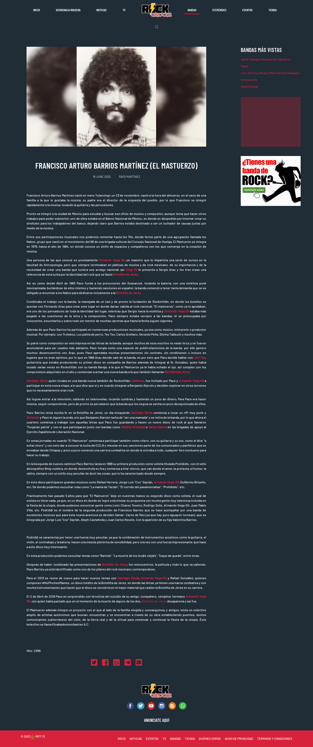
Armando (33, 417)
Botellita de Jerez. (129, 293)
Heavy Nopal (249, 86)
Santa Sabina (158, 427)
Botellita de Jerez (114, 564)
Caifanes (138, 380)
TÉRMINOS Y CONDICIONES (274, 738)
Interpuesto (249, 79)
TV (124, 10)
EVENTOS (152, 738)
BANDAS (175, 738)
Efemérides (219, 10)
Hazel (244, 66)
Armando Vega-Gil (166, 482)
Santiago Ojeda (37, 380)
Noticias (101, 10)
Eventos (247, 10)
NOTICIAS (136, 738)
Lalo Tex (199, 357)
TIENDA (190, 738)
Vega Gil (131, 269)
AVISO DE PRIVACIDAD (239, 738)
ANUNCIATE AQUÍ (156, 720)
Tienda (272, 10)
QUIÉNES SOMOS (210, 738)
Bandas (192, 10)
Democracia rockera (68, 10)
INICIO (122, 738)
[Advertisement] (271, 122)
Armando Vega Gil (111, 260)
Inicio (36, 10)
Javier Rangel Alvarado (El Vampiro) (265, 59)
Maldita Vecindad (133, 427)
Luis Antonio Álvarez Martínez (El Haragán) (270, 73)
